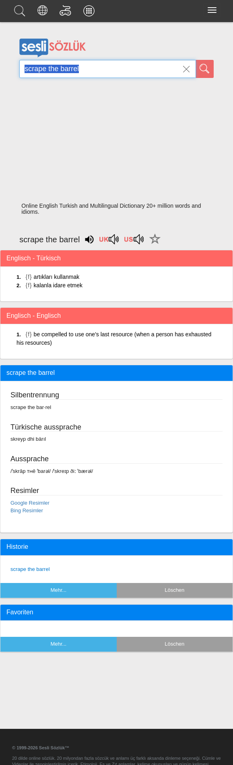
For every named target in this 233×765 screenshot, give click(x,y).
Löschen (174, 590)
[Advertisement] (116, 142)
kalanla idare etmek (58, 285)
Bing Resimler (26, 510)
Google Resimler (29, 503)
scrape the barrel (30, 569)
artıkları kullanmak (57, 277)
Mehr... (58, 590)
